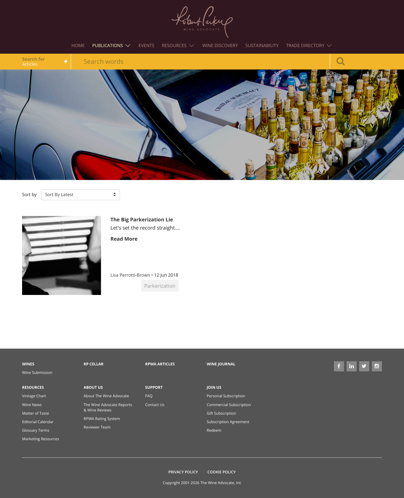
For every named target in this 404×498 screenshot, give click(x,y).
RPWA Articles (160, 364)
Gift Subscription (221, 413)
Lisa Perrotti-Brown (130, 275)
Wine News (32, 404)
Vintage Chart (34, 396)
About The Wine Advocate (106, 396)
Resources (178, 46)
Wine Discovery (220, 46)
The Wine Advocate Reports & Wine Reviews (108, 407)
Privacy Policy (183, 472)
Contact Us (154, 404)
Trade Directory (309, 46)
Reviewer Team (97, 427)
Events (146, 46)
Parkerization (159, 285)
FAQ (148, 396)
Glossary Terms (35, 430)
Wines (28, 364)
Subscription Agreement (228, 421)
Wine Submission (37, 372)
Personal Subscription (226, 396)
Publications (111, 46)
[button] (80, 194)
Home (78, 46)
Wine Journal (221, 364)
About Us (93, 387)
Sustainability (262, 46)
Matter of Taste (35, 413)
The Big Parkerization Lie (141, 219)
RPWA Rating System (102, 418)
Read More (124, 238)
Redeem (214, 430)
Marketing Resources (40, 438)
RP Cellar (94, 364)
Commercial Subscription (229, 404)
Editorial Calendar (38, 421)
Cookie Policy (221, 472)
